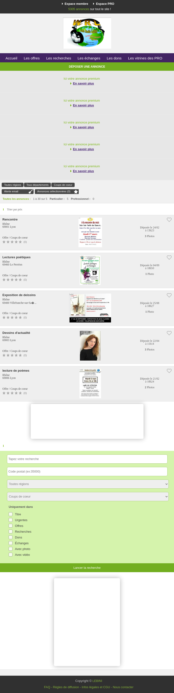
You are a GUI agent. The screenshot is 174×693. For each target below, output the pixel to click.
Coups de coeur (63, 184)
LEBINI (97, 681)
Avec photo (22, 549)
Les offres (32, 58)
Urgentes (21, 520)
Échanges (22, 543)
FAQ (47, 687)
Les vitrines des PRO (145, 58)
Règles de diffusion (66, 687)
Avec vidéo (22, 555)
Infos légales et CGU (96, 687)
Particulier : (57, 198)
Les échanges (89, 58)
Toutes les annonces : (17, 198)
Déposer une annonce (87, 66)
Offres (19, 526)
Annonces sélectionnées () (53, 191)
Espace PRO (105, 4)
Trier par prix (14, 209)
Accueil (11, 58)
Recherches (23, 531)
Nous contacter (123, 687)
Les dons (114, 58)
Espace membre (76, 4)
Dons (18, 537)
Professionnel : (80, 198)
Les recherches (58, 58)
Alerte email (11, 191)
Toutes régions (12, 184)
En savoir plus (83, 83)
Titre (18, 514)
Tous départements (37, 184)
